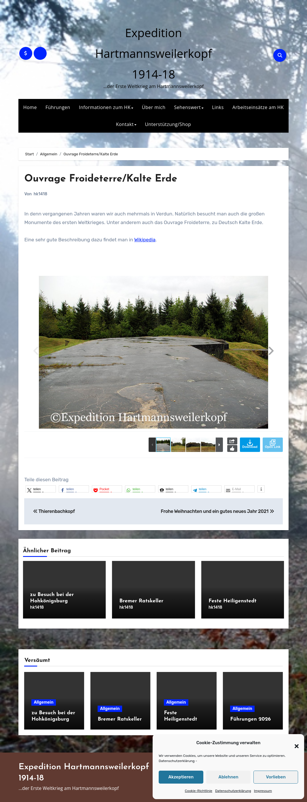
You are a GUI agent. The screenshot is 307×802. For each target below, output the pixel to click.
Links (218, 107)
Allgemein (43, 698)
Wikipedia (145, 239)
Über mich (154, 107)
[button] (293, 743)
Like (232, 448)
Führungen (58, 107)
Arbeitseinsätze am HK (258, 107)
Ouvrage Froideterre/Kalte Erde (108, 178)
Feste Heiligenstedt (232, 601)
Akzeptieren (181, 777)
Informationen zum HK (105, 107)
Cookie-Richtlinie (198, 791)
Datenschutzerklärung (177, 761)
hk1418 (40, 194)
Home (30, 107)
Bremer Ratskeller (141, 601)
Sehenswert (187, 107)
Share (232, 441)
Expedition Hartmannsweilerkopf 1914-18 (153, 53)
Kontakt (125, 124)
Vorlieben (276, 777)
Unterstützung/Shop (168, 124)
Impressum (263, 791)
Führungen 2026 (250, 716)
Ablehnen (228, 777)
